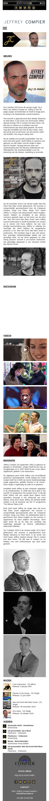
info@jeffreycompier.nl (24, 793)
